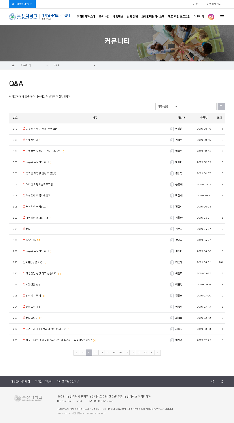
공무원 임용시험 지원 (37, 162)
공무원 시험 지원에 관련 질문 (40, 128)
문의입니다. (32, 317)
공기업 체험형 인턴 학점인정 (41, 173)
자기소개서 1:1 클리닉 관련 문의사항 (46, 329)
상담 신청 (31, 240)
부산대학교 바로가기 (22, 4)
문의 (28, 228)
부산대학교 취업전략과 (39, 17)
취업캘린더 (32, 139)
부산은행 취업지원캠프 (36, 195)
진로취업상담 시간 (34, 262)
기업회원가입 (214, 4)
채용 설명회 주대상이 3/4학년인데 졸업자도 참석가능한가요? (59, 340)
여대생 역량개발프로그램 (39, 184)
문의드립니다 (31, 306)
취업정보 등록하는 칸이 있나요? (43, 151)
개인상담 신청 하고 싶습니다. (42, 273)
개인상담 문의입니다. (37, 217)
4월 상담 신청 (33, 284)
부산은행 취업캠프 (36, 206)
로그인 (195, 4)
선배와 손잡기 (34, 295)
